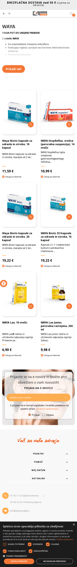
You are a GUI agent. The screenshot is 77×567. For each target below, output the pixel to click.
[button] (38, 556)
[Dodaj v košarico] (31, 124)
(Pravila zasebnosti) (47, 408)
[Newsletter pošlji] (66, 397)
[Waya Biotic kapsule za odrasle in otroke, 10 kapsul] (19, 131)
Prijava (35, 414)
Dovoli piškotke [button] (19, 561)
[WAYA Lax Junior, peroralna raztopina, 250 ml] (58, 312)
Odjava (50, 414)
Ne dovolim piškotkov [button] (54, 561)
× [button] (74, 525)
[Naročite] (38, 397)
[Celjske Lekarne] (40, 13)
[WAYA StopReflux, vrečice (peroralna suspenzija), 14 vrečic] (58, 131)
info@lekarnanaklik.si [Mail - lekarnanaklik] (20, 510)
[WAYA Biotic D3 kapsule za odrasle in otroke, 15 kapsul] (58, 223)
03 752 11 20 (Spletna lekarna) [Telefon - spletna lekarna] (24, 495)
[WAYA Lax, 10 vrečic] (19, 312)
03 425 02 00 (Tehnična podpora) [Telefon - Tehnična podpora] (25, 502)
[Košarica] (71, 13)
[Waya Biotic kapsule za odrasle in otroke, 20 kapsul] (19, 223)
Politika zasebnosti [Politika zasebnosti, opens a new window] (64, 539)
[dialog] (38, 544)
